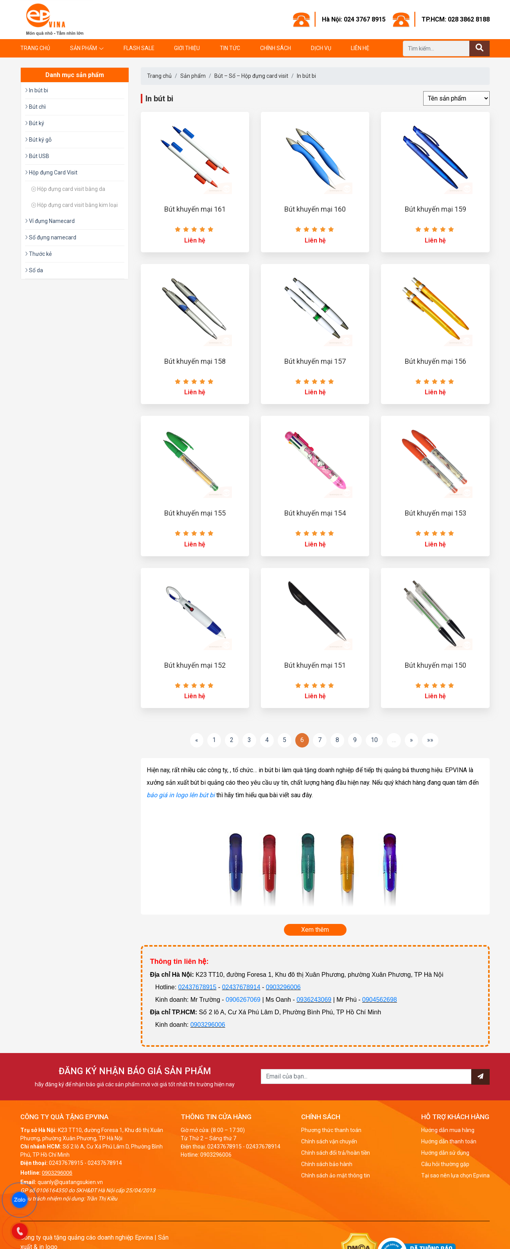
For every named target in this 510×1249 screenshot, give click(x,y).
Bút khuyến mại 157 (315, 361)
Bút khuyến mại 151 (315, 665)
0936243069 (313, 999)
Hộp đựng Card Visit (51, 172)
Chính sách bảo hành (326, 1164)
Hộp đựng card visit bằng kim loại (74, 205)
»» (430, 740)
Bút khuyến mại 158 (195, 361)
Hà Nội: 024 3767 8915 (354, 19)
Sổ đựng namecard (50, 237)
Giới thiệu (187, 48)
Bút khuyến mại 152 (195, 665)
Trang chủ (35, 48)
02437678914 (241, 987)
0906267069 (243, 999)
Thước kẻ (38, 254)
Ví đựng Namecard (50, 221)
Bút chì (35, 107)
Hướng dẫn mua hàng (447, 1130)
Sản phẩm (83, 48)
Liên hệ (360, 48)
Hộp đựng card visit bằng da (68, 189)
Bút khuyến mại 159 (435, 209)
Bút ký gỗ (38, 140)
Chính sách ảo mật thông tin (335, 1175)
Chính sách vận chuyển (329, 1141)
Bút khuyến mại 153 (435, 513)
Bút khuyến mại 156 (435, 361)
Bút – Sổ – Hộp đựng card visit (251, 76)
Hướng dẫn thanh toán (448, 1141)
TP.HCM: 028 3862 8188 (456, 19)
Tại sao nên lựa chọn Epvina (455, 1175)
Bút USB (37, 156)
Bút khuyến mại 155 (195, 513)
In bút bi (306, 76)
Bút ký (34, 123)
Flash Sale (139, 48)
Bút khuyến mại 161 (195, 209)
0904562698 (379, 999)
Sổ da (34, 270)
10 (374, 740)
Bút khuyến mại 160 (315, 209)
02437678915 (197, 987)
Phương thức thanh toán (331, 1130)
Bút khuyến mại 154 (315, 513)
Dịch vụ (321, 48)
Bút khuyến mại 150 (435, 665)
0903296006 (283, 987)
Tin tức (230, 48)
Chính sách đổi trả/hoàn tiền (335, 1153)
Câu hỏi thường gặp (445, 1164)
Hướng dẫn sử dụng (445, 1153)
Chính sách (275, 48)
